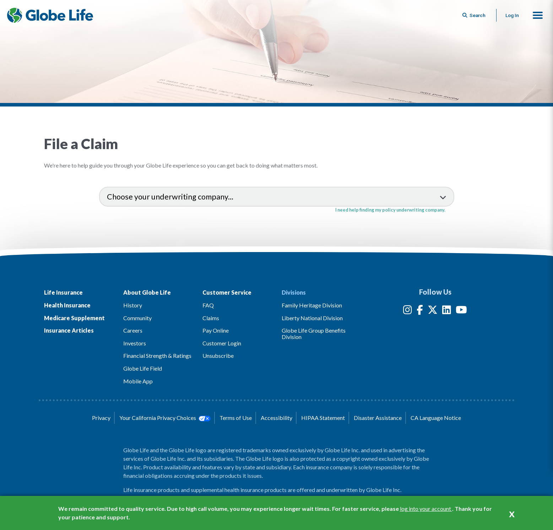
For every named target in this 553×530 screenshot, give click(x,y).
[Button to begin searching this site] (474, 15)
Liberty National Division (312, 318)
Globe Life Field (142, 368)
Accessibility (276, 417)
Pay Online (215, 330)
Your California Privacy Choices (164, 417)
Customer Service (226, 292)
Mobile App (138, 381)
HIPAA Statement (323, 417)
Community (137, 318)
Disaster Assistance (378, 417)
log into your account (426, 508)
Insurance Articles (69, 330)
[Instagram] (407, 311)
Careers (132, 330)
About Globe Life (147, 292)
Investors (134, 343)
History (132, 305)
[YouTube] (461, 311)
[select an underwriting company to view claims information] (276, 197)
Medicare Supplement (74, 318)
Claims (210, 318)
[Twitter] (433, 311)
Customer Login (221, 343)
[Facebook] (420, 311)
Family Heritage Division (312, 305)
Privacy (101, 417)
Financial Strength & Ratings (157, 355)
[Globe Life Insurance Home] (50, 15)
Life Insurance (63, 292)
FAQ (208, 305)
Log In (512, 15)
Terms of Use (235, 417)
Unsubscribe (218, 355)
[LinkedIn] (446, 311)
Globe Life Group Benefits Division (314, 333)
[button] (538, 15)
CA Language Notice (436, 417)
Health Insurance (67, 305)
